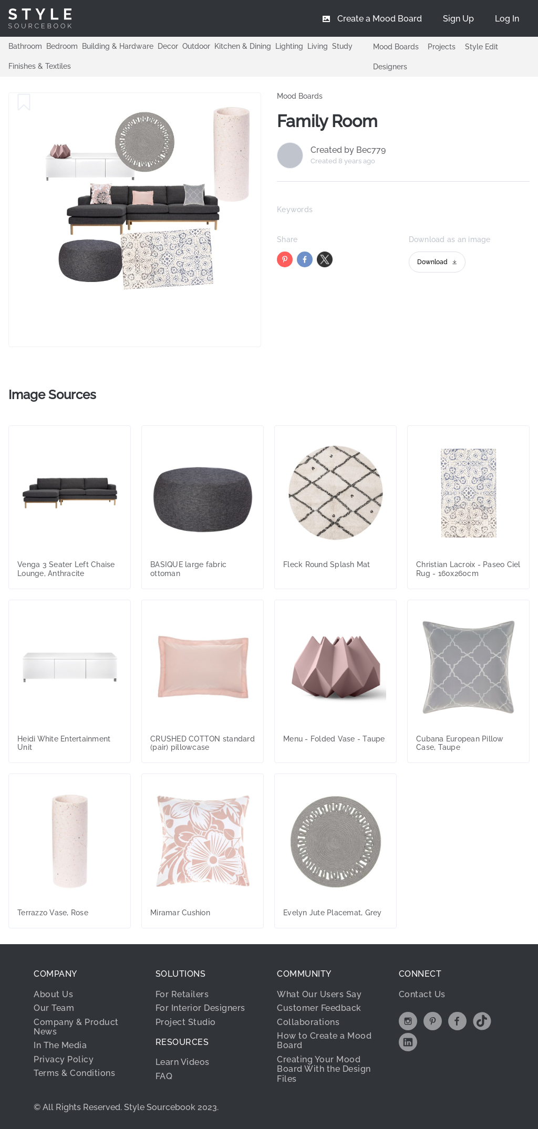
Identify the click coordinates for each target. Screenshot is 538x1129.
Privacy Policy (64, 1059)
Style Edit (481, 47)
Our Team (54, 1008)
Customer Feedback (319, 1008)
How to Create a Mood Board (324, 1040)
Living (317, 46)
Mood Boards (396, 47)
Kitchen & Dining (242, 46)
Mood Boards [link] (300, 96)
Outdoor (196, 46)
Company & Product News (76, 1027)
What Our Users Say (319, 994)
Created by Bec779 (348, 150)
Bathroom (25, 46)
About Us (53, 994)
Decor (168, 46)
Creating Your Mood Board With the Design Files (324, 1069)
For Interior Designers (200, 1008)
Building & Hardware (117, 46)
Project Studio (186, 1022)
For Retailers (182, 994)
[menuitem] (507, 18)
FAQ (164, 1076)
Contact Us (422, 994)
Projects (442, 47)
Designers (390, 66)
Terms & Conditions (74, 1073)
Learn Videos (183, 1062)
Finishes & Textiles (39, 66)
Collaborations (308, 1022)
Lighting (289, 46)
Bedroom (62, 46)
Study (342, 46)
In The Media (60, 1045)
